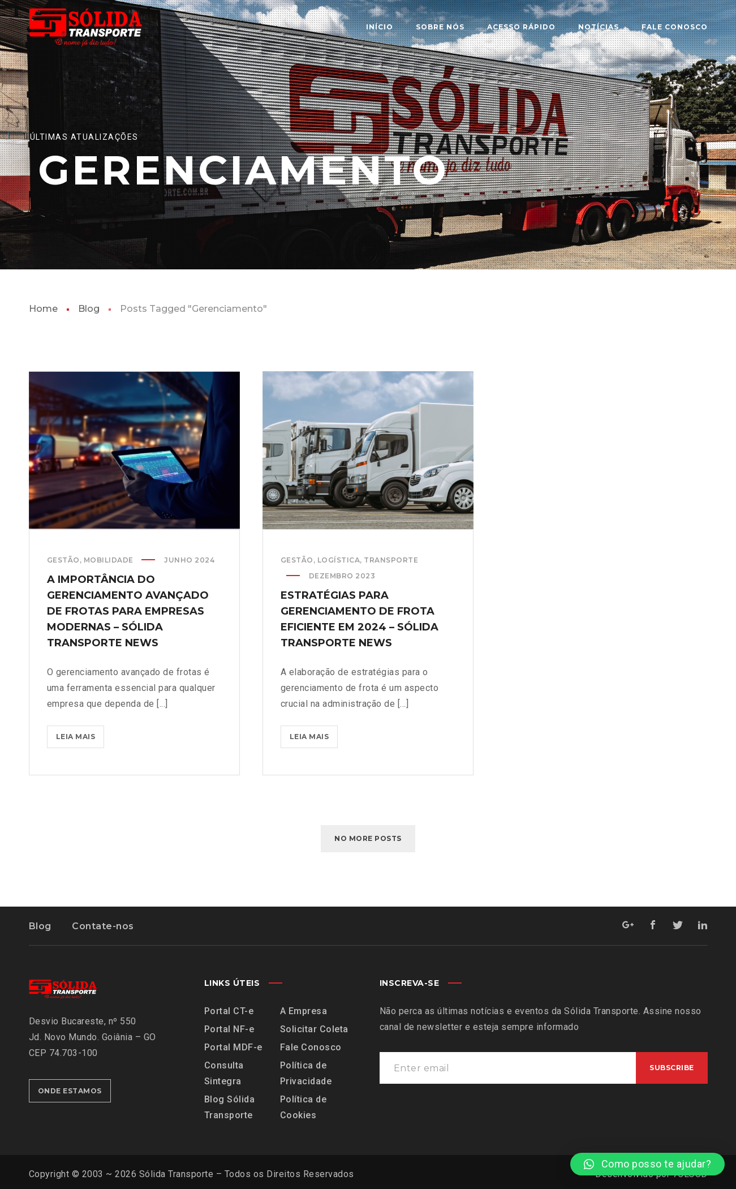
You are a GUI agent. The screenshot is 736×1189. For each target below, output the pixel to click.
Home (43, 308)
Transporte (391, 560)
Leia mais (80, 733)
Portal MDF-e (233, 1047)
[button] (647, 1164)
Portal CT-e (229, 1011)
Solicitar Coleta (314, 1029)
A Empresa (304, 1011)
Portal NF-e (229, 1029)
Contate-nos (103, 926)
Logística (338, 560)
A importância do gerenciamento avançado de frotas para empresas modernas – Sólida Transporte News (128, 611)
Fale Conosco (311, 1047)
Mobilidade (109, 560)
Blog (89, 308)
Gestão (63, 560)
